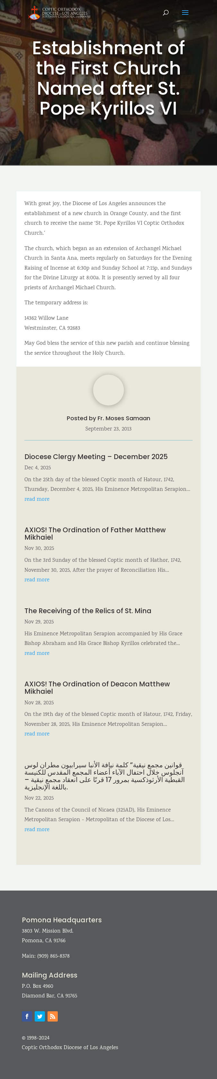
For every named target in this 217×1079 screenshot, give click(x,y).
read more (36, 500)
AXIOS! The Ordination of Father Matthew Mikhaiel (95, 533)
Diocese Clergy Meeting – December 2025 (96, 456)
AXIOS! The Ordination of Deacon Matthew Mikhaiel (97, 687)
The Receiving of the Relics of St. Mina (88, 610)
